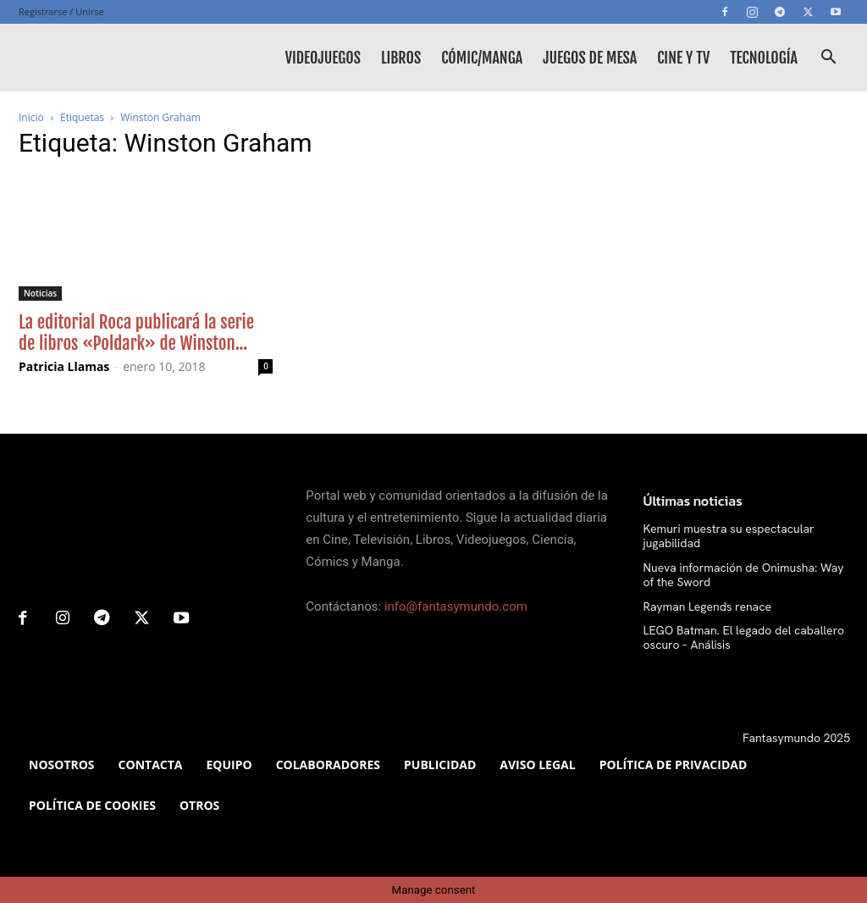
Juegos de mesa (590, 57)
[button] (828, 59)
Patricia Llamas (64, 366)
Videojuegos (323, 57)
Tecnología (764, 57)
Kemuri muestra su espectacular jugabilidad (729, 536)
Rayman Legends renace (707, 606)
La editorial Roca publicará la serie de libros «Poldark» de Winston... (136, 332)
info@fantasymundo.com (455, 606)
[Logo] (95, 57)
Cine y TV (683, 57)
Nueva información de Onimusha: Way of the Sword (743, 575)
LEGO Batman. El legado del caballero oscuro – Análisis (743, 637)
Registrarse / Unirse (61, 11)
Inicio (31, 117)
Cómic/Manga (481, 57)
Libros (401, 57)
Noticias (40, 293)
